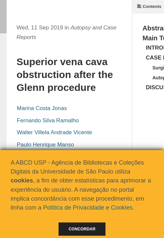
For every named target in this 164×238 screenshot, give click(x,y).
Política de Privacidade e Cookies (88, 207)
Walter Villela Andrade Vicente (54, 132)
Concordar (82, 229)
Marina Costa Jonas (42, 108)
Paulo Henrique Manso (45, 144)
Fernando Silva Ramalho (48, 120)
